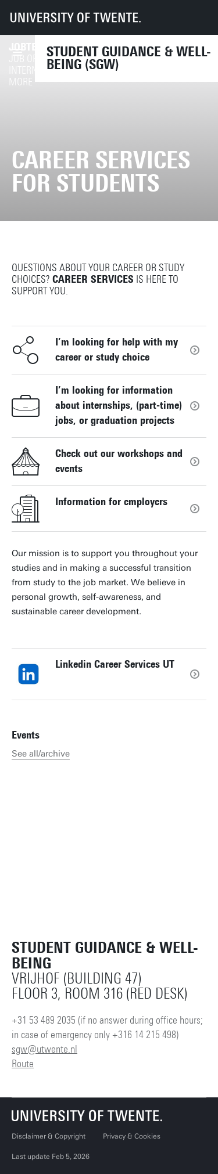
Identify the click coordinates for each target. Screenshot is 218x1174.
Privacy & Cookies (131, 1136)
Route (23, 1063)
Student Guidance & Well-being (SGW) (129, 58)
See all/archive (41, 753)
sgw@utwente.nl (44, 1049)
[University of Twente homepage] (75, 17)
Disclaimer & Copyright (48, 1136)
